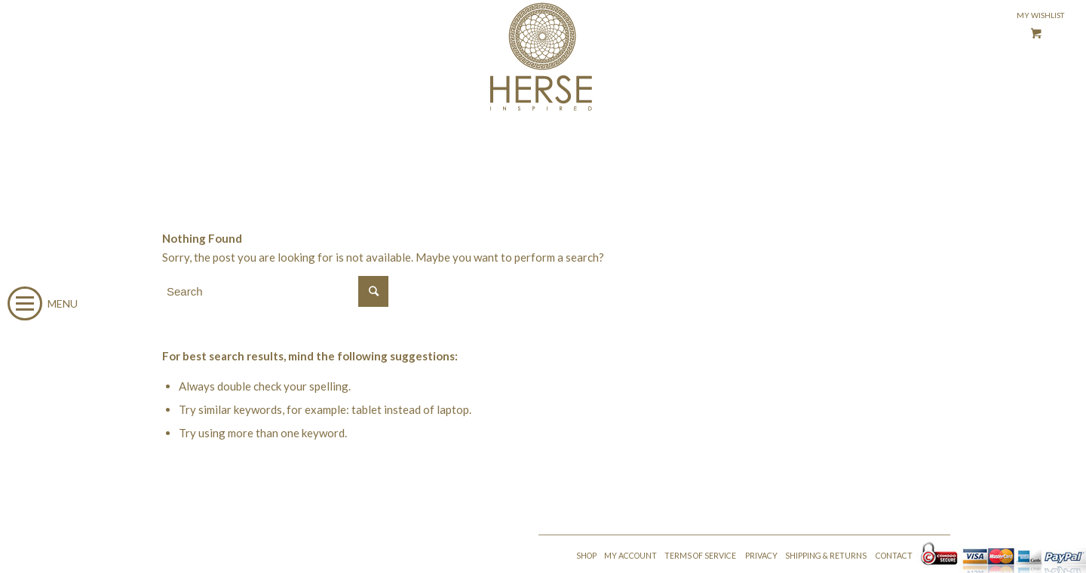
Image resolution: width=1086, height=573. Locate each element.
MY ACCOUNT (630, 555)
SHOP (586, 555)
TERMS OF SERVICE (700, 555)
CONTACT (894, 555)
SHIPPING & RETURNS (826, 555)
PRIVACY (761, 555)
